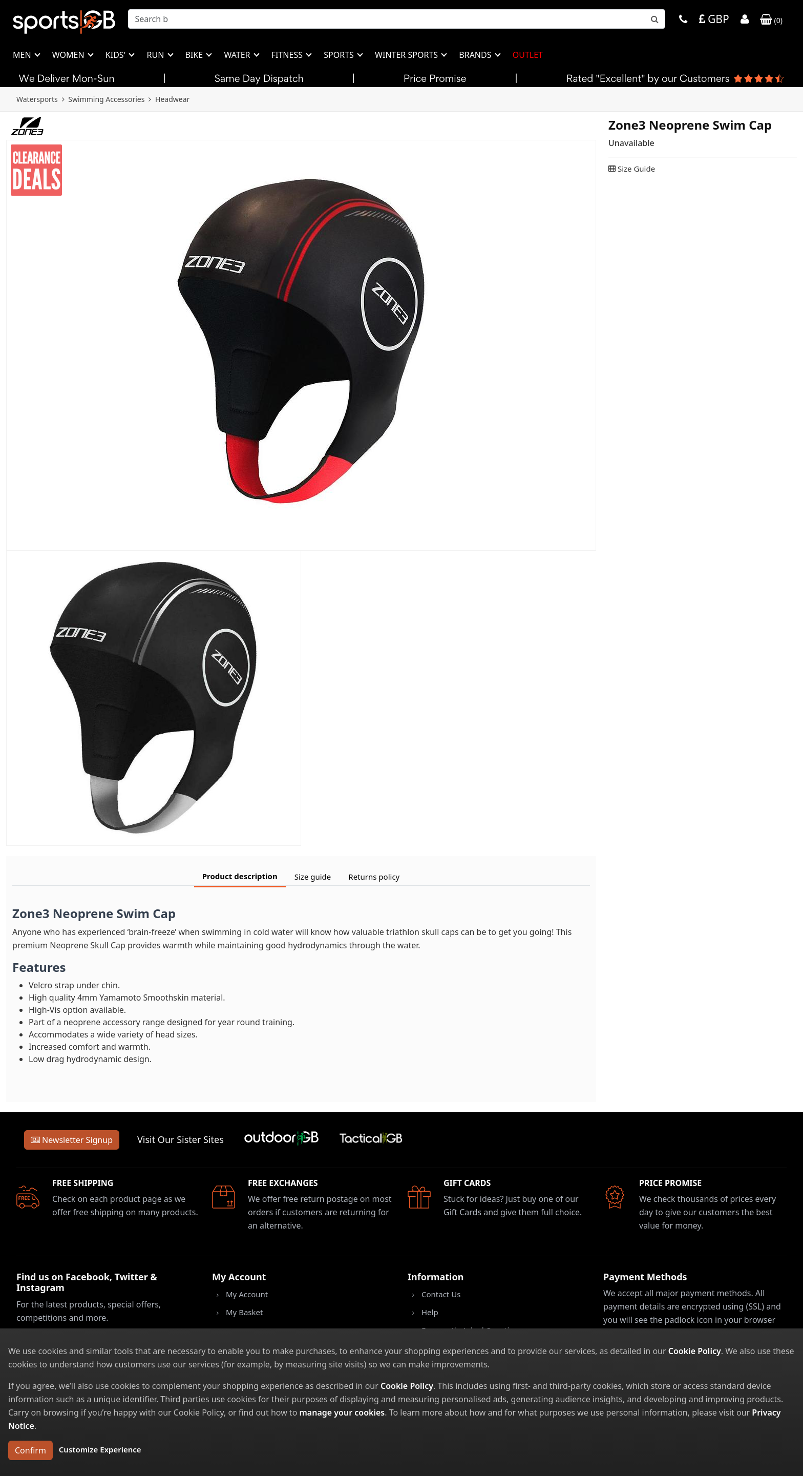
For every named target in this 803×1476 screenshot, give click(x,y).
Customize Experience (100, 1449)
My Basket (244, 1312)
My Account (247, 1294)
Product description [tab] (240, 876)
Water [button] (238, 54)
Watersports (37, 99)
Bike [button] (195, 54)
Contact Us (440, 1294)
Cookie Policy (694, 1351)
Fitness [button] (288, 54)
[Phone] (683, 20)
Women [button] (69, 54)
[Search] (396, 19)
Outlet (528, 54)
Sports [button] (340, 54)
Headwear (172, 99)
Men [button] (23, 54)
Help (429, 1312)
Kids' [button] (116, 54)
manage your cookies (342, 1412)
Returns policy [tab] (373, 876)
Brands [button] (476, 54)
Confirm (30, 1450)
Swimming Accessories (106, 99)
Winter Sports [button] (407, 54)
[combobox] (396, 19)
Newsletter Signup (72, 1140)
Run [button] (156, 54)
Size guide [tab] (312, 876)
